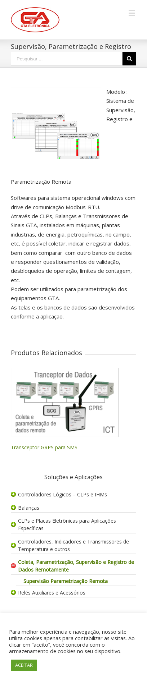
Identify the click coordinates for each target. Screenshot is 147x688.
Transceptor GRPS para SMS (44, 447)
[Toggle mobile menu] (132, 13)
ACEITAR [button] (24, 665)
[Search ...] (66, 58)
